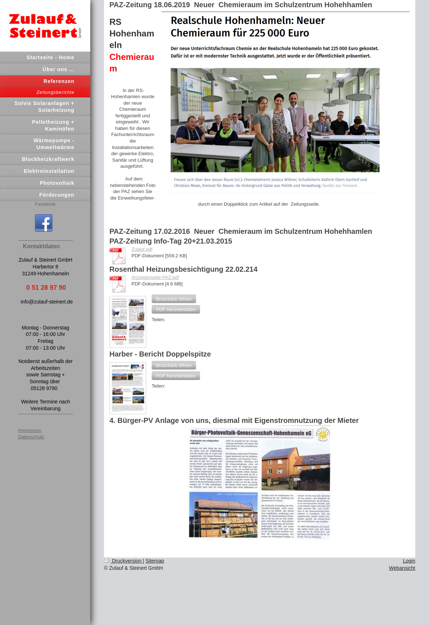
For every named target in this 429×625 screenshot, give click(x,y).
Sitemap (155, 561)
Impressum (29, 430)
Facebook (45, 204)
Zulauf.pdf (141, 249)
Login (409, 561)
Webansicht (402, 568)
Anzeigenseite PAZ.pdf (155, 277)
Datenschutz (31, 437)
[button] (174, 298)
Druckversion (123, 561)
